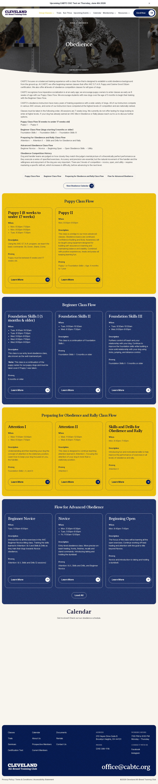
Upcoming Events (81, 13)
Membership (108, 13)
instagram (135, 753)
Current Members (39, 750)
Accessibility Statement (44, 780)
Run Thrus (67, 13)
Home (72, 23)
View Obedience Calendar (77, 185)
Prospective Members (42, 744)
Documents (61, 732)
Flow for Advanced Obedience (120, 176)
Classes (11, 732)
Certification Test (15, 750)
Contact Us (61, 744)
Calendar (97, 13)
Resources (123, 13)
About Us (36, 738)
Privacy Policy (8, 780)
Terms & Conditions (23, 780)
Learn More (17, 279)
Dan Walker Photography (79, 70)
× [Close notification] (149, 3)
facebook (135, 749)
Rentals (59, 738)
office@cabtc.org (122, 767)
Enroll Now (141, 13)
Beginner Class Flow (52, 176)
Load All (79, 595)
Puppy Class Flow (32, 176)
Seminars (12, 744)
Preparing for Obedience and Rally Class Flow (84, 176)
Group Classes (45, 13)
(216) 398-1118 (102, 748)
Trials (59, 13)
